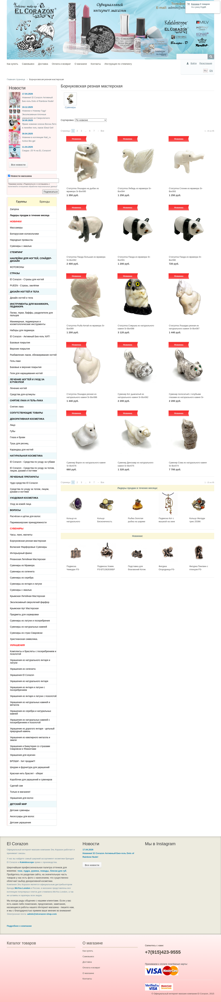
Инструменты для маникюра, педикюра (29, 305)
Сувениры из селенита (22, 571)
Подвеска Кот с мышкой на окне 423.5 (167, 521)
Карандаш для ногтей (21, 449)
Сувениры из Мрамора (22, 565)
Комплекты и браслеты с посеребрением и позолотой (33, 652)
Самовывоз (28, 64)
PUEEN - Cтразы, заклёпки (24, 285)
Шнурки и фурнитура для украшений (29, 767)
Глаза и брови (17, 437)
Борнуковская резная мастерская (28, 540)
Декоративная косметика (27, 419)
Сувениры (70, 107)
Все (102, 131)
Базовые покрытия (20, 342)
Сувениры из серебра (21, 577)
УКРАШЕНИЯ (17, 645)
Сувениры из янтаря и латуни (26, 583)
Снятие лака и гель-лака (26, 400)
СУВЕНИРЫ (16, 528)
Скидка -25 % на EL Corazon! (36, 150)
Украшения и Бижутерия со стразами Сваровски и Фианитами (30, 747)
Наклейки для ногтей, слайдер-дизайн (31, 259)
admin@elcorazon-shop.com (42, 914)
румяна (35, 871)
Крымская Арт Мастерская (24, 608)
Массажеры (16, 227)
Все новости (18, 164)
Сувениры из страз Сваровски (26, 633)
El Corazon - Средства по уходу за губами (32, 462)
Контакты (96, 64)
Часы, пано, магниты (21, 534)
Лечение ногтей (18, 388)
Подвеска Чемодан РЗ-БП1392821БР (74, 569)
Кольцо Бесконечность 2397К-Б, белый (105, 521)
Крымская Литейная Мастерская (27, 596)
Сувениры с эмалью (21, 246)
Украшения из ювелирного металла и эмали (30, 738)
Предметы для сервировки (24, 614)
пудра (27, 871)
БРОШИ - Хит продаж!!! (22, 761)
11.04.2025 (27, 147)
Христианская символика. (24, 639)
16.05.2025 (27, 120)
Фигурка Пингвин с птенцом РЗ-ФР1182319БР (198, 569)
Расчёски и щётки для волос (25, 516)
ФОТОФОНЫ (17, 267)
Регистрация (205, 63)
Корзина (195, 4)
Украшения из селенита (23, 669)
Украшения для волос (22, 798)
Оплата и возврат (61, 64)
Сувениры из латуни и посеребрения (30, 620)
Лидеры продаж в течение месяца (137, 488)
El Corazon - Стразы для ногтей (27, 279)
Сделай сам (16, 785)
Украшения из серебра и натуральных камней (30, 712)
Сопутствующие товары (26, 412)
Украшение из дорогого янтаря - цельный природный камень (32, 730)
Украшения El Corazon (22, 675)
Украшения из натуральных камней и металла (30, 703)
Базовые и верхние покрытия (25, 367)
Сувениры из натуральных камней (28, 626)
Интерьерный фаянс (21, 553)
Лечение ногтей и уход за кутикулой (27, 380)
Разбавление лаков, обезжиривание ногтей (33, 355)
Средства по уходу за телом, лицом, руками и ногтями (29, 490)
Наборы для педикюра (22, 330)
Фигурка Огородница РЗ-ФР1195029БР (167, 569)
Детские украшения (20, 822)
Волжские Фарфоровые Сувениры (28, 547)
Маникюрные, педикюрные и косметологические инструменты (27, 322)
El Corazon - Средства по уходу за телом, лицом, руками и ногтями (32, 469)
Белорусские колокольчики (24, 233)
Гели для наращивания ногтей (26, 373)
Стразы (15, 273)
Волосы (15, 510)
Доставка (43, 64)
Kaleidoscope (27, 862)
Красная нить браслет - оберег (26, 773)
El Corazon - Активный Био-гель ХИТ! (30, 336)
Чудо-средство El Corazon (24, 483)
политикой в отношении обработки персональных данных (32, 186)
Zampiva (14, 209)
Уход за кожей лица (20, 504)
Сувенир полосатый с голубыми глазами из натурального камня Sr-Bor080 (186, 397)
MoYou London (22, 888)
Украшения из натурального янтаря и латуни (30, 661)
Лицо (12, 425)
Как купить (12, 64)
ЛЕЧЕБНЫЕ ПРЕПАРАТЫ (24, 476)
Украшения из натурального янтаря (29, 681)
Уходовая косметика (24, 498)
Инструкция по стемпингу (118, 64)
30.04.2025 (27, 133)
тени (19, 871)
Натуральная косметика (26, 455)
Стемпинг (16, 252)
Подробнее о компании (19, 926)
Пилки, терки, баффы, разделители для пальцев (31, 314)
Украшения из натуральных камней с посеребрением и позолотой (30, 721)
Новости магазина (20, 176)
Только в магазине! (20, 791)
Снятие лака (17, 406)
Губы (12, 431)
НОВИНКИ (16, 221)
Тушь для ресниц (19, 443)
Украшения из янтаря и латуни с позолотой (33, 696)
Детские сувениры (20, 810)
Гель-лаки (15, 361)
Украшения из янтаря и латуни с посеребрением (27, 688)
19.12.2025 (27, 107)
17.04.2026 (27, 94)
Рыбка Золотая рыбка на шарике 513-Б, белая (136, 521)
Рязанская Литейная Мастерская (27, 559)
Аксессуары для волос (22, 816)
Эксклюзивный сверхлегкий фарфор (29, 602)
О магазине (81, 64)
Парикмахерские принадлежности (28, 522)
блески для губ (58, 871)
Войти (194, 63)
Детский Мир (18, 804)
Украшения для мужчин (22, 755)
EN (211, 70)
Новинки (137, 536)
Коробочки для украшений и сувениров (31, 779)
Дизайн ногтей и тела (24, 291)
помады (44, 871)
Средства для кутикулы (22, 394)
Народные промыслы (21, 240)
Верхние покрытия (20, 348)
